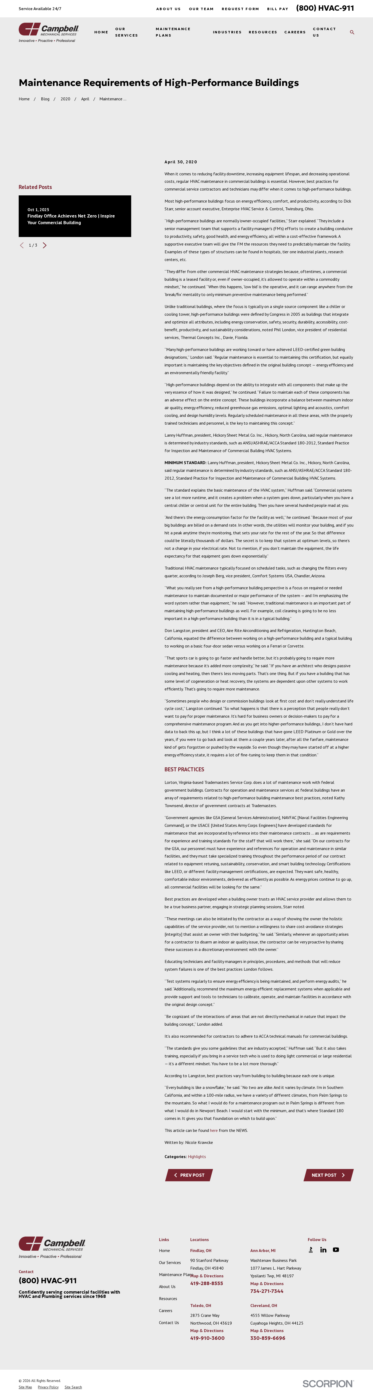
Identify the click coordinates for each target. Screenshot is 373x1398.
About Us (168, 9)
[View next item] (45, 245)
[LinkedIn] (323, 1250)
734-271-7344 (266, 1291)
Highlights (197, 1156)
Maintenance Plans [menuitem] (173, 32)
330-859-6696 (267, 1338)
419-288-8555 (206, 1283)
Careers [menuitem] (295, 32)
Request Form (240, 9)
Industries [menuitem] (227, 32)
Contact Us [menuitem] (324, 32)
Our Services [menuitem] (126, 32)
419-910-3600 (207, 1338)
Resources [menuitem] (263, 32)
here (214, 1130)
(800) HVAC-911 (325, 8)
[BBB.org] (311, 1250)
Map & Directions (207, 1275)
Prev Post (189, 1175)
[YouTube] (336, 1250)
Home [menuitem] (101, 32)
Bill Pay (277, 9)
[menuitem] (25, 1387)
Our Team (201, 9)
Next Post (328, 1175)
